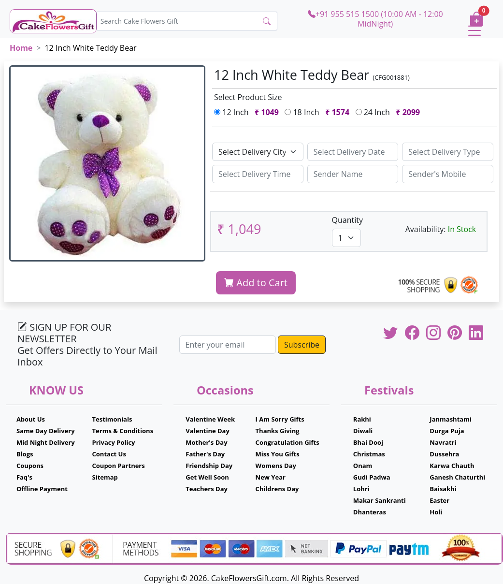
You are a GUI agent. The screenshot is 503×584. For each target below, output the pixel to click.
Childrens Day (277, 488)
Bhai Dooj (368, 442)
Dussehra (444, 454)
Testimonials (112, 419)
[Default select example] (257, 152)
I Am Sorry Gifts (280, 419)
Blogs (24, 454)
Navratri (443, 442)
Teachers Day (207, 488)
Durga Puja (447, 430)
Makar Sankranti (379, 500)
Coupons (29, 465)
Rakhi (362, 419)
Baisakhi (443, 488)
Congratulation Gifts (287, 442)
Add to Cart (255, 282)
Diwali (363, 430)
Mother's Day (206, 442)
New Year (271, 477)
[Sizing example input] (353, 152)
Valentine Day (208, 430)
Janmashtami (451, 419)
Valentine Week (210, 419)
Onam (363, 465)
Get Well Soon (207, 477)
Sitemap (105, 477)
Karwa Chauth (452, 465)
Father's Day (205, 454)
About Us (30, 419)
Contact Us (109, 454)
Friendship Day (209, 465)
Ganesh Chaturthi (457, 477)
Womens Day (276, 465)
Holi (436, 512)
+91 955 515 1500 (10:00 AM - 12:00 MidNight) (375, 19)
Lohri (361, 488)
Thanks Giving (278, 430)
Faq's (24, 477)
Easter (439, 500)
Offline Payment (42, 488)
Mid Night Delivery (45, 442)
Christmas (369, 454)
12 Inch (248, 112)
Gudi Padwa (371, 477)
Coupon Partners (118, 465)
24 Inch (390, 112)
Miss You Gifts (278, 454)
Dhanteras (369, 512)
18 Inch (319, 112)
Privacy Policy (113, 442)
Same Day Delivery (45, 430)
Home (21, 48)
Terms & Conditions (123, 430)
